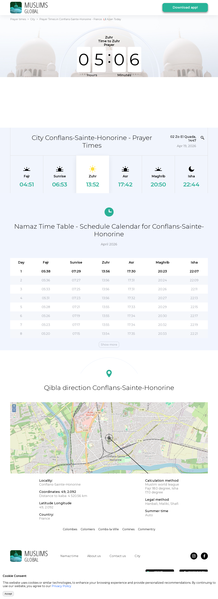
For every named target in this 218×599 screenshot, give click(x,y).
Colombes (70, 529)
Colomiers (88, 529)
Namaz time (69, 556)
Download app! (185, 7)
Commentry (146, 529)
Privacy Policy (61, 586)
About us (94, 556)
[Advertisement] (109, 102)
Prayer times (18, 19)
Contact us (118, 556)
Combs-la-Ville (108, 529)
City (32, 19)
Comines (128, 529)
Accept (8, 593)
